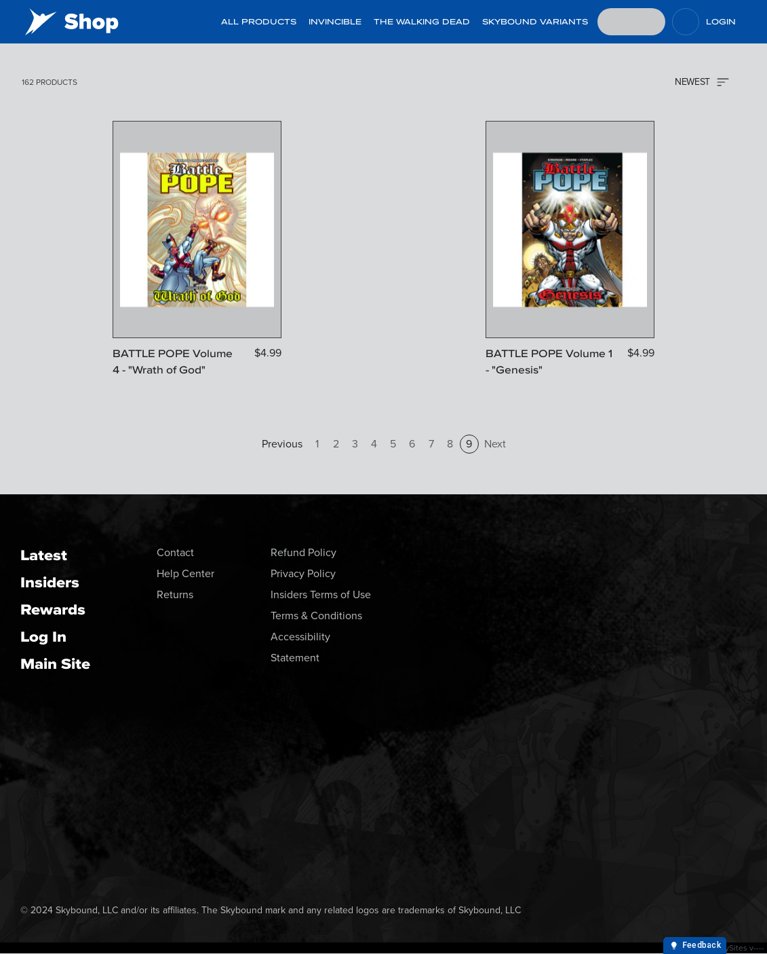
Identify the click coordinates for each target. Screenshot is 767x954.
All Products (258, 22)
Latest (43, 555)
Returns (175, 594)
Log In (43, 636)
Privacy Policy (303, 573)
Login (721, 22)
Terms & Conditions (316, 615)
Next (495, 444)
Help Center (185, 573)
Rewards (52, 609)
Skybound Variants (535, 22)
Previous (282, 444)
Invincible (335, 22)
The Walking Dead (422, 22)
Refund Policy (303, 552)
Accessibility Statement (300, 647)
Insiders (49, 582)
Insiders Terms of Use (321, 594)
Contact (175, 552)
